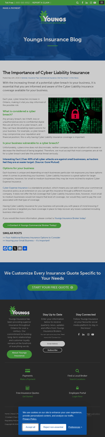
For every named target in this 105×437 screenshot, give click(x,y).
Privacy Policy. (30, 419)
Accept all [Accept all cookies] (30, 427)
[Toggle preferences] (75, 427)
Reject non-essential (53, 427)
